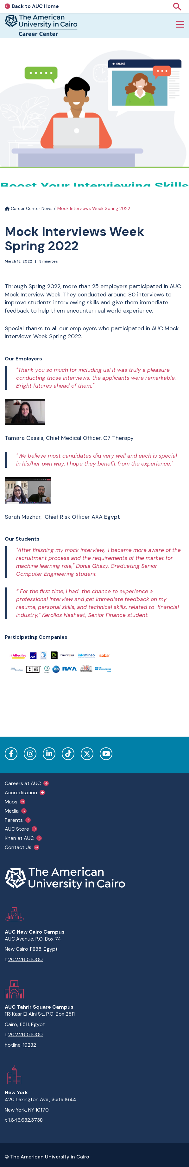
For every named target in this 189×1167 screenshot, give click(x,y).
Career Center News (29, 208)
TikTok (68, 753)
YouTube (106, 753)
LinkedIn (49, 753)
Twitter (87, 753)
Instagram (30, 753)
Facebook (11, 753)
